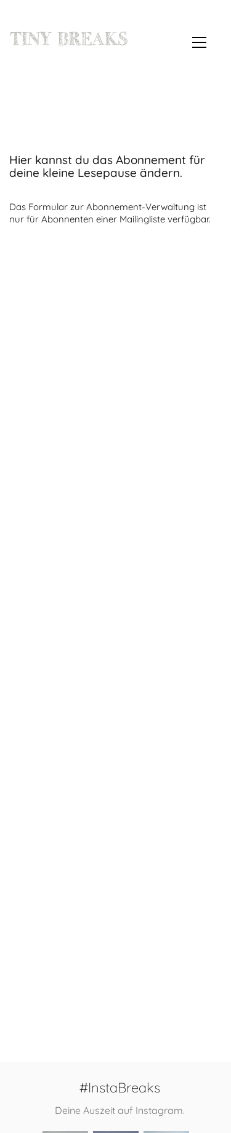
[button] (199, 42)
